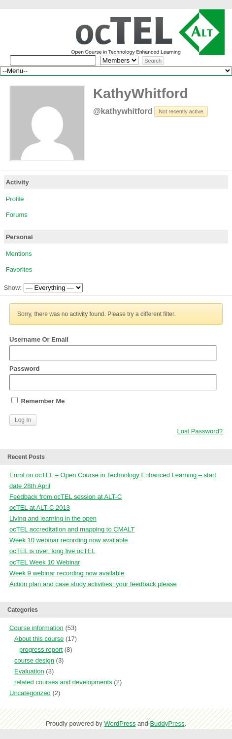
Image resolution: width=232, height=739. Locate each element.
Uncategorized (30, 693)
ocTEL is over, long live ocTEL (52, 551)
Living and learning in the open (53, 518)
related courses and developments (63, 682)
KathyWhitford (140, 93)
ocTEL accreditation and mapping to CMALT (71, 529)
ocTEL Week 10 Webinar (44, 562)
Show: (13, 287)
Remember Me (38, 401)
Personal (19, 237)
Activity (17, 182)
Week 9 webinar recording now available (66, 573)
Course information (36, 628)
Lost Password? (200, 431)
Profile (15, 199)
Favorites (19, 269)
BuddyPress (167, 723)
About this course (39, 638)
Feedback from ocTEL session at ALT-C (65, 496)
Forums (17, 214)
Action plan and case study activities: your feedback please (93, 584)
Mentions (19, 253)
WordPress (119, 723)
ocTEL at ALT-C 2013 (39, 507)
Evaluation (29, 671)
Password (113, 377)
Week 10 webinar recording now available (68, 540)
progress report (41, 649)
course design (34, 660)
